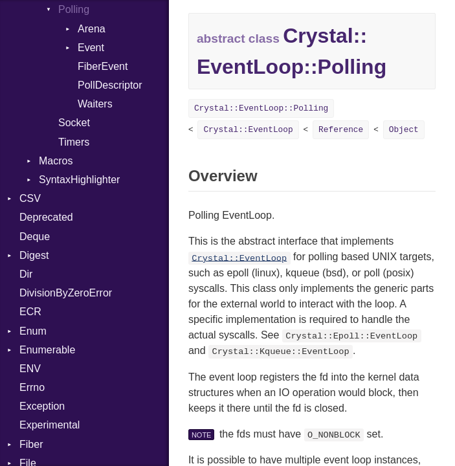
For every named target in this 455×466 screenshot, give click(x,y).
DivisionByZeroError (65, 292)
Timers (73, 142)
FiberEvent (103, 66)
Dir (25, 274)
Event (91, 47)
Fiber (31, 444)
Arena (91, 28)
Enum (33, 331)
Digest (34, 255)
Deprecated (46, 217)
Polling (73, 9)
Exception (42, 406)
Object (404, 130)
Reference (340, 130)
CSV (30, 198)
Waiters (95, 103)
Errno (32, 387)
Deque (34, 236)
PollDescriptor (110, 85)
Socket (74, 122)
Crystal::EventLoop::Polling (261, 108)
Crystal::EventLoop (248, 130)
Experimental (49, 424)
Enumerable (47, 349)
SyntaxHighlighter (79, 179)
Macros (55, 160)
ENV (30, 368)
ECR (30, 311)
